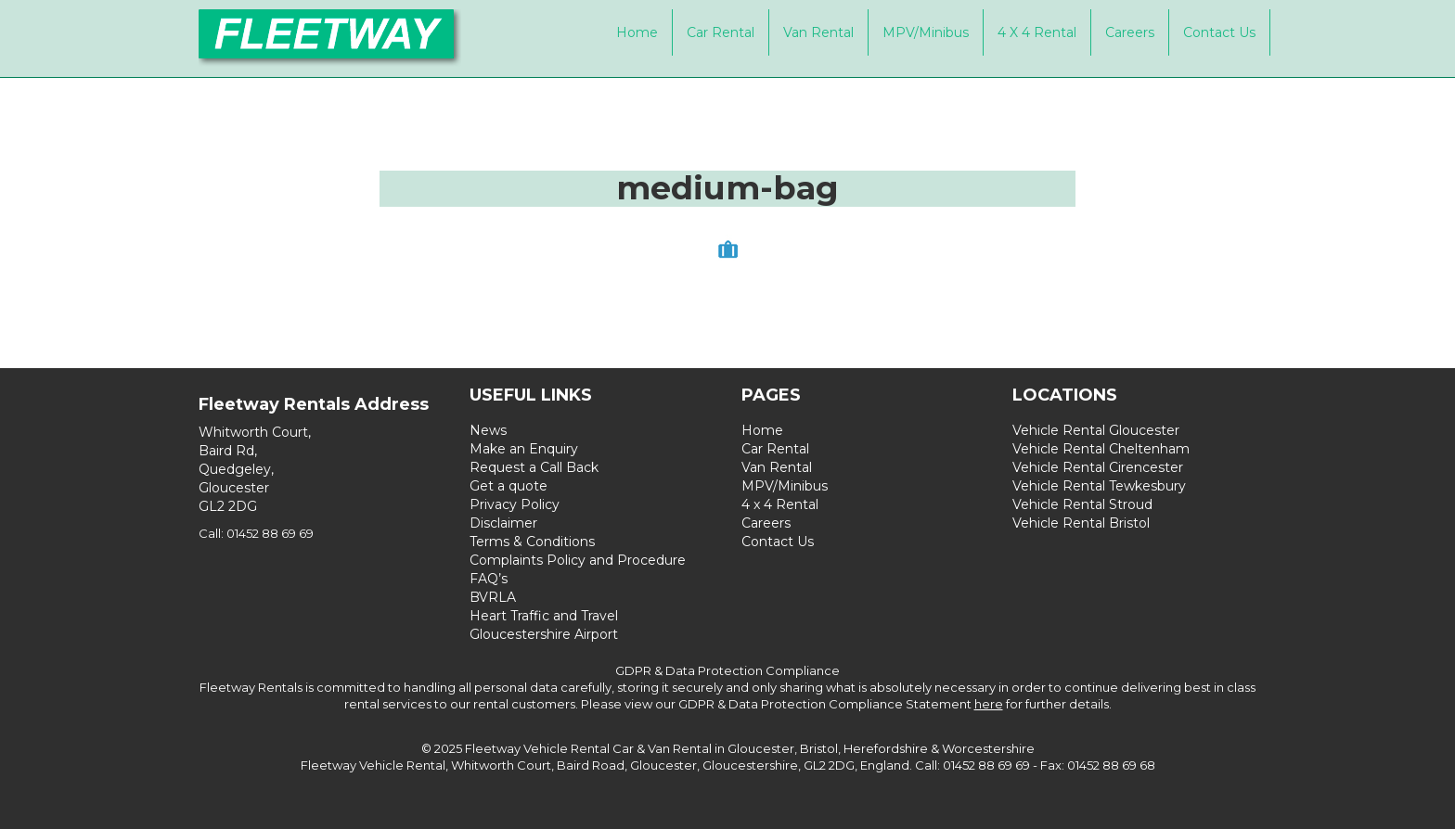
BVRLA (493, 597)
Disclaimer (503, 523)
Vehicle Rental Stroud (1082, 504)
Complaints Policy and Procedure (578, 560)
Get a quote (508, 486)
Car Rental (720, 32)
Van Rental (818, 32)
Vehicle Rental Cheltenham (1101, 448)
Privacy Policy (515, 504)
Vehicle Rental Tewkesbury (1099, 486)
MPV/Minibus (925, 32)
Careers (1129, 32)
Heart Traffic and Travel (544, 615)
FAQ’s (489, 578)
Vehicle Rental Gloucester (1095, 430)
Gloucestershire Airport (544, 634)
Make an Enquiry (524, 448)
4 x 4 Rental (1037, 32)
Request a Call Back (534, 467)
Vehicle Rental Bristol (1081, 523)
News (488, 430)
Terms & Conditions (532, 541)
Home (637, 32)
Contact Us (1219, 32)
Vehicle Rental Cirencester (1097, 467)
